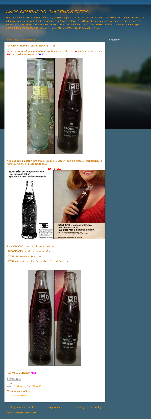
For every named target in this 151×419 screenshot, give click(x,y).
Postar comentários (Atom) (25, 413)
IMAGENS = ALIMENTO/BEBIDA (27, 386)
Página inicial (55, 407)
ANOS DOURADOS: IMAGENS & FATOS (47, 11)
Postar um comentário (20, 396)
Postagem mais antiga (89, 407)
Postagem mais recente (20, 407)
